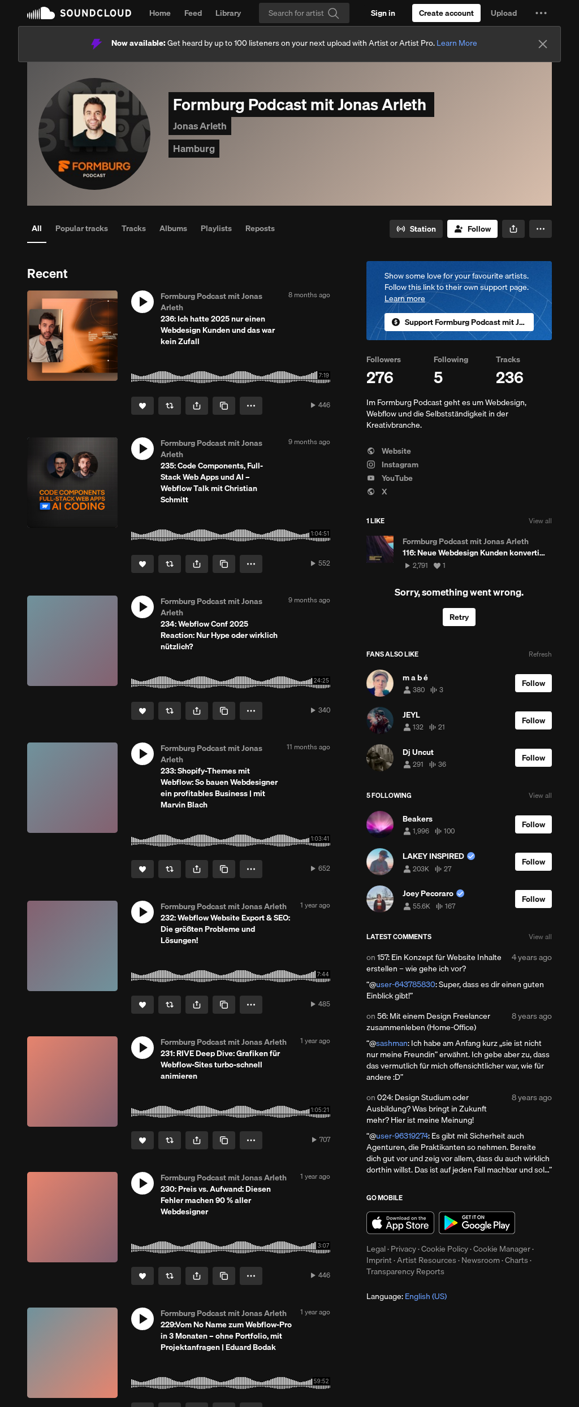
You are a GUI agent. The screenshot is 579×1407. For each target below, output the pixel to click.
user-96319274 (402, 1136)
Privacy (403, 1249)
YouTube (389, 478)
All (37, 228)
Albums (173, 228)
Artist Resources (426, 1260)
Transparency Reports (405, 1271)
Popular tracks (81, 228)
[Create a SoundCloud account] (446, 13)
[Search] (304, 13)
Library (228, 13)
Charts (516, 1260)
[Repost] (169, 406)
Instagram (392, 464)
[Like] (142, 406)
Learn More (457, 43)
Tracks (134, 228)
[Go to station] (416, 229)
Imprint (379, 1260)
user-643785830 (405, 984)
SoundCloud (79, 13)
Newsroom (480, 1260)
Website (388, 451)
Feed (193, 13)
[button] (541, 13)
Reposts (260, 228)
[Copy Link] (224, 406)
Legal (376, 1249)
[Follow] (472, 229)
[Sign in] (383, 13)
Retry (459, 617)
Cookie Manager (501, 1249)
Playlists (216, 228)
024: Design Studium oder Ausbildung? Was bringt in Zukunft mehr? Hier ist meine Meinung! (426, 1108)
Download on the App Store (400, 1222)
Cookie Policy (444, 1249)
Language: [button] (406, 1296)
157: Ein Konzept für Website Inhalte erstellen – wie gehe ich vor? (434, 963)
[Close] (543, 44)
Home (160, 13)
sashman (392, 1043)
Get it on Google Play (477, 1222)
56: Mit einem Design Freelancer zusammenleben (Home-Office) (428, 1021)
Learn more (404, 298)
